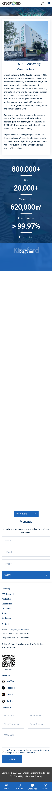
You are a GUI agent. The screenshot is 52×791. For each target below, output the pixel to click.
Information (7, 608)
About (4, 613)
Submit (26, 575)
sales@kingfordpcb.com (18, 629)
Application (7, 599)
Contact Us (6, 618)
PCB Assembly (8, 594)
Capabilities (7, 604)
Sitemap (38, 776)
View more (26, 514)
